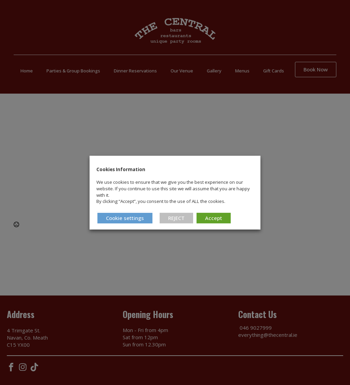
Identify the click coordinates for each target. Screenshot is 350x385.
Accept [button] (213, 218)
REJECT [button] (176, 218)
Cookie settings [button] (125, 218)
